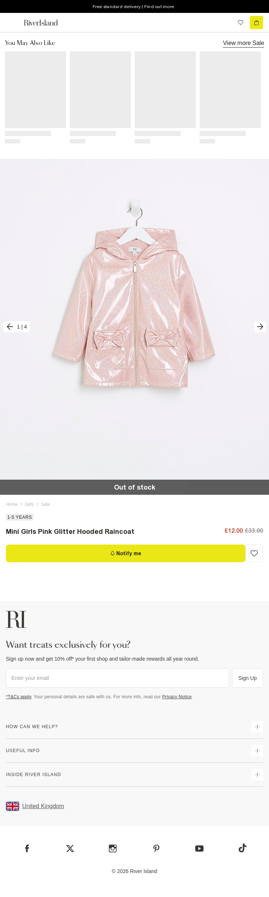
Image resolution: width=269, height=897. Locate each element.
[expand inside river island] (257, 774)
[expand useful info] (257, 751)
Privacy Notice (177, 696)
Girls (29, 504)
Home (12, 504)
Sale (45, 504)
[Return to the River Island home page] (46, 22)
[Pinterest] (156, 848)
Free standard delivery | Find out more (133, 6)
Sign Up (247, 678)
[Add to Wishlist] (254, 553)
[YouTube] (199, 848)
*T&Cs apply (18, 696)
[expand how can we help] (257, 727)
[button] (134, 327)
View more (243, 43)
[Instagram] (113, 848)
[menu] (12, 22)
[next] (260, 326)
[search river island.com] (225, 22)
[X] (70, 849)
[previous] (16, 326)
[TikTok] (242, 848)
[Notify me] (125, 553)
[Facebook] (27, 848)
